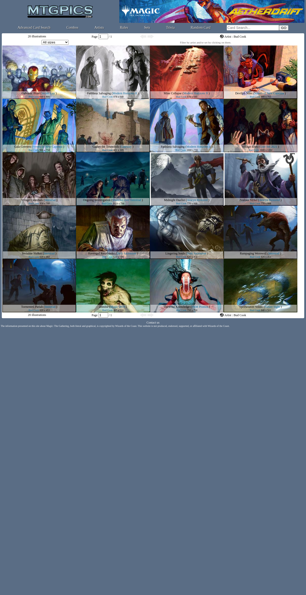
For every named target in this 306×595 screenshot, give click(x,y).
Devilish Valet (244, 93)
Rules (124, 27)
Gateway (126, 146)
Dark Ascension (126, 253)
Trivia (170, 27)
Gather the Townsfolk (106, 146)
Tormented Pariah (32, 307)
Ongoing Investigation (97, 200)
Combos (72, 27)
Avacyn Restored (197, 200)
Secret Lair (48, 93)
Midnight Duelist (174, 200)
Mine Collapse (173, 93)
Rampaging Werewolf (253, 253)
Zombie (104, 307)
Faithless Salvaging (99, 93)
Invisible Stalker (32, 253)
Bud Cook (33, 96)
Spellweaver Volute (251, 307)
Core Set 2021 (268, 146)
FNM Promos (200, 307)
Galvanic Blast (31, 93)
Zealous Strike (248, 200)
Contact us (153, 322)
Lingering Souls (175, 253)
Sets (147, 27)
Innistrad (50, 200)
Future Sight (272, 307)
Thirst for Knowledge (176, 307)
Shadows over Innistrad (126, 200)
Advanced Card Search (34, 27)
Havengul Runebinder (101, 253)
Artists (99, 27)
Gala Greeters (22, 146)
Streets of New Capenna (269, 93)
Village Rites (250, 146)
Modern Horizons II (125, 93)
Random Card (201, 27)
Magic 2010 (117, 307)
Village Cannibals (32, 200)
